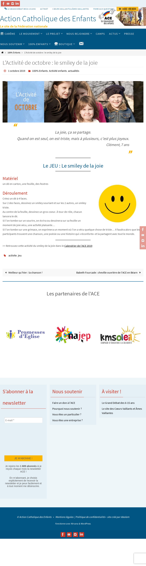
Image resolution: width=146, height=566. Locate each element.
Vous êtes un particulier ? (66, 414)
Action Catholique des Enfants (48, 18)
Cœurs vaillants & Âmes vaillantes (70, 9)
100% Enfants (14, 52)
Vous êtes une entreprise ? (67, 420)
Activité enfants (58, 70)
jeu (20, 255)
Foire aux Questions (103, 9)
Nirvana (74, 523)
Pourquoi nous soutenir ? (67, 408)
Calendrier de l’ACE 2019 (78, 245)
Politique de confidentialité (90, 517)
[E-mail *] (23, 420)
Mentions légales (64, 517)
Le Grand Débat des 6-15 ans (118, 402)
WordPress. (86, 523)
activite (12, 255)
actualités (73, 70)
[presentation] (18, 438)
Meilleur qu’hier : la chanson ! (23, 272)
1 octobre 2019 (16, 70)
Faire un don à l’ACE (63, 402)
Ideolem (125, 517)
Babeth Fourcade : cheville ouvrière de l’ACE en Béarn (109, 272)
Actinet (44, 9)
